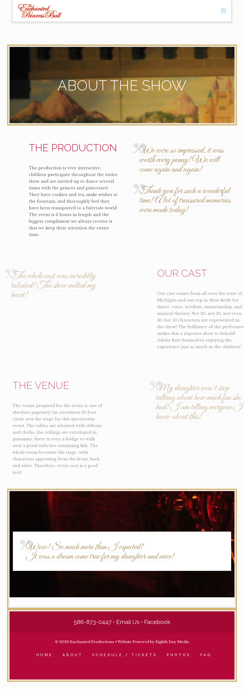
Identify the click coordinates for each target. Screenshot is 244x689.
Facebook (157, 622)
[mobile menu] (223, 11)
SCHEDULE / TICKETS (124, 655)
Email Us (127, 622)
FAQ (206, 655)
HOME (44, 655)
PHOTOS (179, 655)
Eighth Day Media (172, 641)
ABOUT (72, 655)
